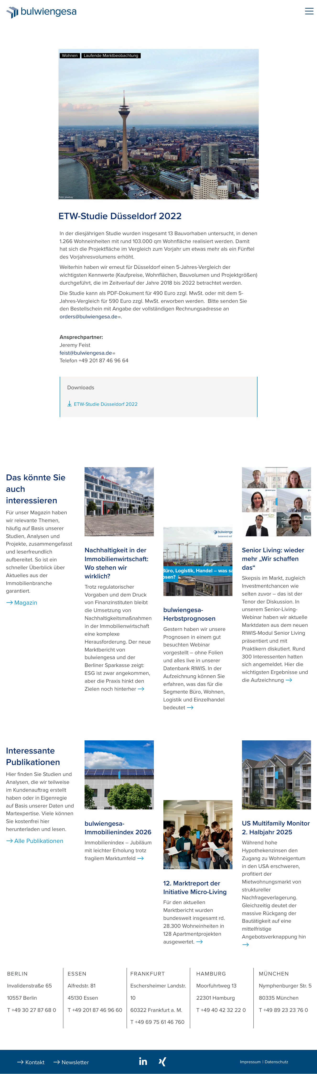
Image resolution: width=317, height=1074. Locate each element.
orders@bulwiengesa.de (90, 316)
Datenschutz (276, 1062)
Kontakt (34, 1062)
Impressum (250, 1062)
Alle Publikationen (38, 841)
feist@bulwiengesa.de (87, 353)
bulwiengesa (56, 12)
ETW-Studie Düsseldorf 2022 (106, 404)
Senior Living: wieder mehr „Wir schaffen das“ (273, 559)
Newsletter (75, 1062)
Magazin (25, 603)
